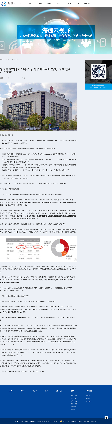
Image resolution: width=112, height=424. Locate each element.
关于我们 (87, 3)
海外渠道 (68, 3)
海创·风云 (74, 401)
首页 (21, 3)
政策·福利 (74, 398)
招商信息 (73, 406)
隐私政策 (93, 421)
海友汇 (49, 3)
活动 (58, 3)
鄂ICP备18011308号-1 (51, 421)
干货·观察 (74, 395)
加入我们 (88, 398)
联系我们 (88, 401)
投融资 (73, 409)
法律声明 (86, 421)
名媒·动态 (74, 404)
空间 (30, 3)
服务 (40, 3)
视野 (77, 3)
